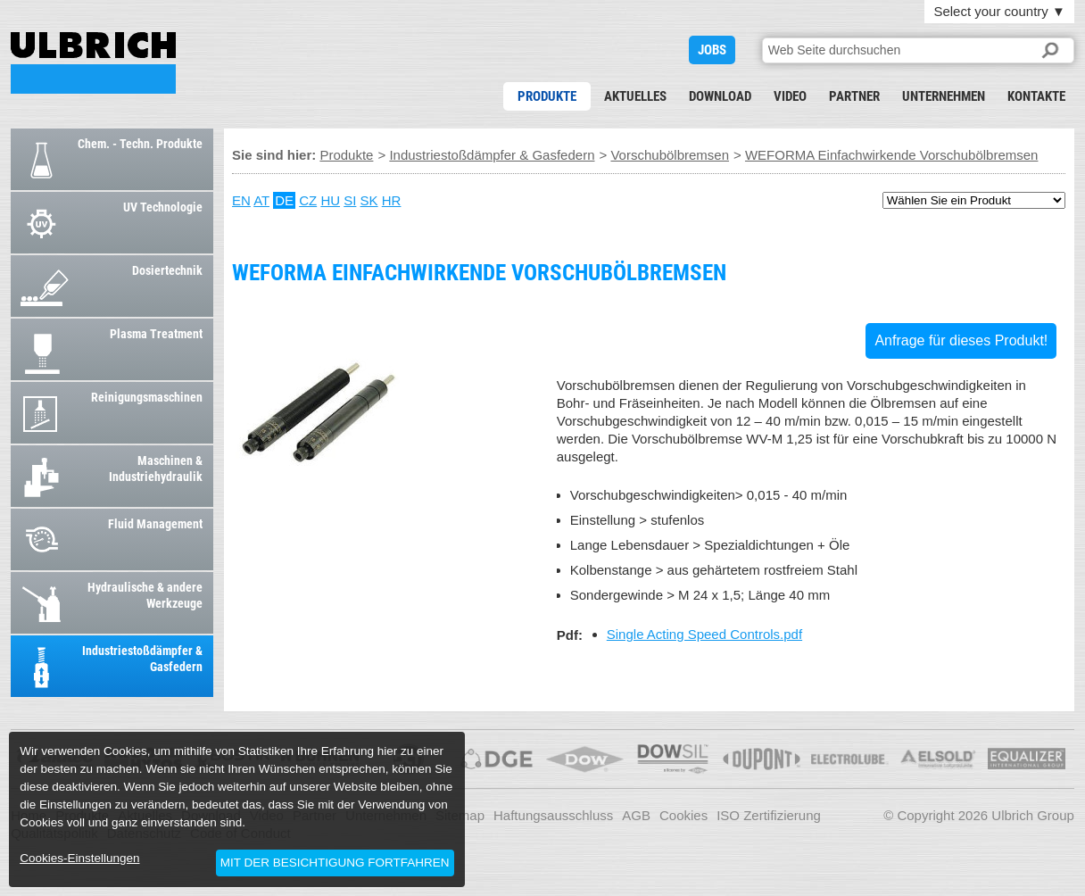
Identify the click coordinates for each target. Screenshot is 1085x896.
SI (350, 200)
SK (369, 200)
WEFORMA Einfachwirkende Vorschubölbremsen (93, 63)
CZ (308, 200)
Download (720, 96)
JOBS (712, 50)
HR (392, 200)
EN (241, 200)
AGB (636, 815)
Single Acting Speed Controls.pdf (704, 634)
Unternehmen (943, 96)
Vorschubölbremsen (669, 154)
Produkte (547, 96)
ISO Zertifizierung (768, 815)
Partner (854, 96)
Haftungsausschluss (553, 815)
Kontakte (1036, 96)
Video (790, 96)
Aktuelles (635, 96)
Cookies (683, 815)
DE (284, 200)
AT (261, 200)
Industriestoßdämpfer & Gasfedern (491, 154)
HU (330, 200)
